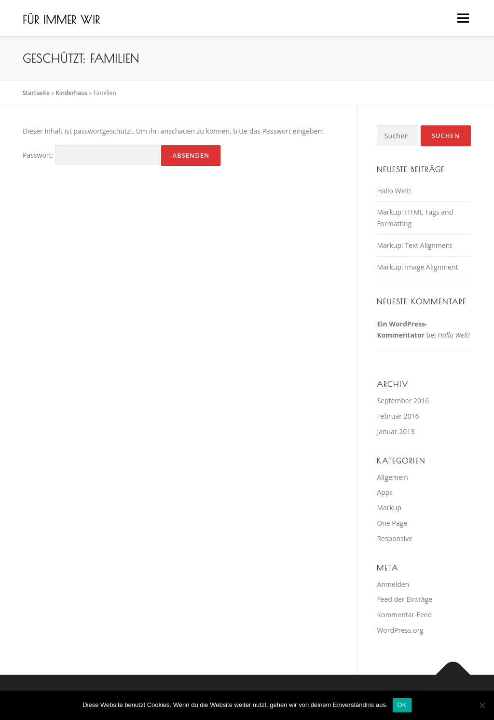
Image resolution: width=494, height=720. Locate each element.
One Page (392, 523)
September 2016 (403, 400)
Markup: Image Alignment (417, 267)
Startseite (36, 93)
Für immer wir (61, 19)
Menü (462, 18)
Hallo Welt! (394, 190)
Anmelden (393, 584)
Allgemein (392, 477)
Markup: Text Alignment (414, 245)
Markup (389, 507)
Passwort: (91, 155)
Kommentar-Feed (404, 614)
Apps (385, 492)
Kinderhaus (71, 93)
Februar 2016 (398, 416)
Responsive (394, 538)
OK (402, 704)
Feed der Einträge (404, 599)
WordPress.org (400, 630)
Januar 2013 (395, 431)
